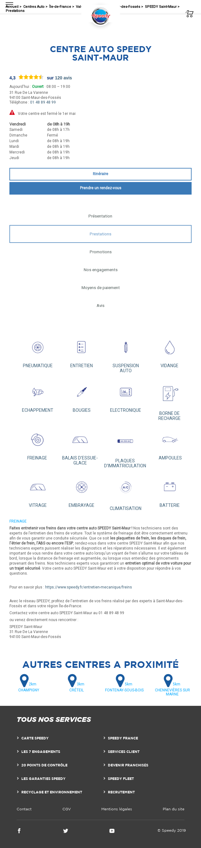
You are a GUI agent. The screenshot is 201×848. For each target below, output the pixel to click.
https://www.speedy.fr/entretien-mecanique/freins (88, 587)
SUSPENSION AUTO (126, 354)
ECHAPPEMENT (37, 396)
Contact (24, 809)
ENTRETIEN (81, 351)
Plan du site (173, 809)
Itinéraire (100, 174)
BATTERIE (169, 491)
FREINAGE (37, 443)
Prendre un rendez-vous (100, 188)
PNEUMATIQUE (37, 351)
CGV (66, 809)
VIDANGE (169, 351)
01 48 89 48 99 (43, 102)
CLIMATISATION (126, 493)
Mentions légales (116, 809)
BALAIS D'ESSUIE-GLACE (80, 446)
